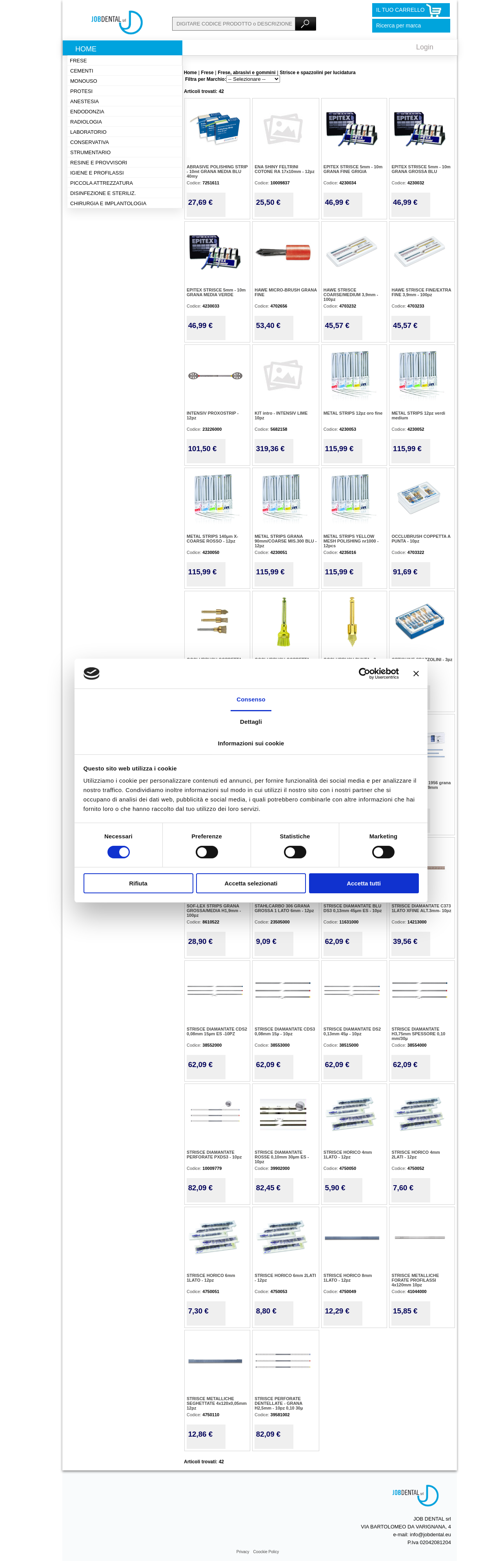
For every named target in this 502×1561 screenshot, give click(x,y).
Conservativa (89, 142)
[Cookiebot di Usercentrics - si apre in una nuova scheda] (364, 673)
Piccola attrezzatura (101, 183)
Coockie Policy (266, 1552)
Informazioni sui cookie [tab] (251, 743)
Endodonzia (87, 112)
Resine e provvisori (98, 163)
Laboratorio (88, 132)
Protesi (81, 91)
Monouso (83, 81)
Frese (78, 61)
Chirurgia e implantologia (108, 203)
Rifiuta (138, 883)
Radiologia (86, 122)
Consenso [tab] (250, 699)
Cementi (81, 71)
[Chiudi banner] (416, 673)
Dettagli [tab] (251, 721)
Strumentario (90, 152)
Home (85, 49)
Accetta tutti (364, 883)
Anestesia (84, 101)
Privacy (242, 1552)
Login (424, 47)
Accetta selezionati (250, 883)
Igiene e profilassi (97, 173)
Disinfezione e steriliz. (103, 193)
